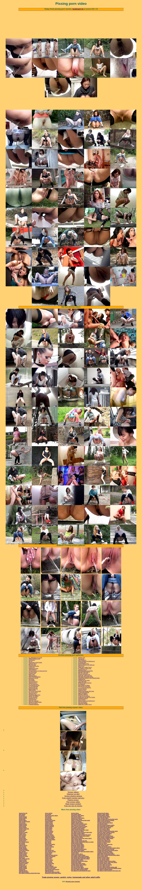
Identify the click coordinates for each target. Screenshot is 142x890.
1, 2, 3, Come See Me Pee (84, 693)
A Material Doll (81, 684)
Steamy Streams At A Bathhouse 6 (86, 666)
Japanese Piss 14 (33, 703)
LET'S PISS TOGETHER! (35, 696)
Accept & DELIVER (33, 694)
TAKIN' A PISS (32, 695)
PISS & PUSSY (82, 705)
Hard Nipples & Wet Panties (35, 667)
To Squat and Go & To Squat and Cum (38, 676)
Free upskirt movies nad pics (73, 803)
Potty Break (31, 684)
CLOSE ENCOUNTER (83, 697)
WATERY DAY (81, 663)
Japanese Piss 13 (82, 675)
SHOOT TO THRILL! (34, 701)
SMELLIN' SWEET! (83, 699)
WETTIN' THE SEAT (83, 678)
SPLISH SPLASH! (33, 702)
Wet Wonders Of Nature (84, 690)
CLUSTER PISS (82, 667)
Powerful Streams (82, 694)
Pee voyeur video (73, 807)
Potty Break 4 (32, 685)
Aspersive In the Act (33, 683)
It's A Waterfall (81, 689)
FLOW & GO (32, 672)
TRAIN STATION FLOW (34, 664)
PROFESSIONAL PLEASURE (85, 676)
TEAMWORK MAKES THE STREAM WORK (89, 683)
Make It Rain (32, 679)
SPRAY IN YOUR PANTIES (84, 688)
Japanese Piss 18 (33, 693)
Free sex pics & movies (73, 811)
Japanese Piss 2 (32, 681)
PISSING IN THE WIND (84, 685)
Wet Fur (30, 666)
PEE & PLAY (81, 671)
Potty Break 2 (32, 665)
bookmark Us (78, 9)
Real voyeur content (73, 809)
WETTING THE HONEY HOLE (85, 682)
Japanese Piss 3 (32, 699)
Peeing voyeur (73, 805)
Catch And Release (83, 708)
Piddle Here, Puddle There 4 (85, 672)
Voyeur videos (73, 797)
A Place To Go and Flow (84, 701)
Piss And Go (81, 664)
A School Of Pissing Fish (84, 679)
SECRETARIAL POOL (83, 669)
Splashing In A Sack (33, 673)
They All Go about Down (34, 700)
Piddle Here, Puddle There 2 (85, 709)
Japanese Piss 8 (82, 695)
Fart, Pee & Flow (33, 677)
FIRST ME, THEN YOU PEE (85, 681)
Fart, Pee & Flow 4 (33, 708)
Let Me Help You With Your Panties (86, 702)
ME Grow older (32, 670)
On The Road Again (33, 691)
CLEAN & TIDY (32, 678)
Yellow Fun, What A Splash (35, 707)
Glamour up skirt (73, 799)
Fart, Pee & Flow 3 (82, 707)
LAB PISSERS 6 (82, 665)
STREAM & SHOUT (83, 703)
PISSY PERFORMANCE (35, 682)
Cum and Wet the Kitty (34, 690)
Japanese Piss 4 (32, 669)
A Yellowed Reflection (34, 709)
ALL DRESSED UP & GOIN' (35, 663)
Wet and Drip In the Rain (84, 691)
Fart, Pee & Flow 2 (33, 697)
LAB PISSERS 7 (32, 675)
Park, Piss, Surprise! (33, 706)
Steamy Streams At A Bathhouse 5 (86, 706)
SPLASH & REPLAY (83, 700)
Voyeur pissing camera (73, 801)
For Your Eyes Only (33, 689)
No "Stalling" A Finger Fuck (84, 673)
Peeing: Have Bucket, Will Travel (86, 696)
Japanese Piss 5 (32, 688)
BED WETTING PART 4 (84, 677)
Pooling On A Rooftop (34, 671)
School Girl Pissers (33, 687)
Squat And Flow (32, 705)
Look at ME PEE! (82, 687)
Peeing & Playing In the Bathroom (86, 670)
